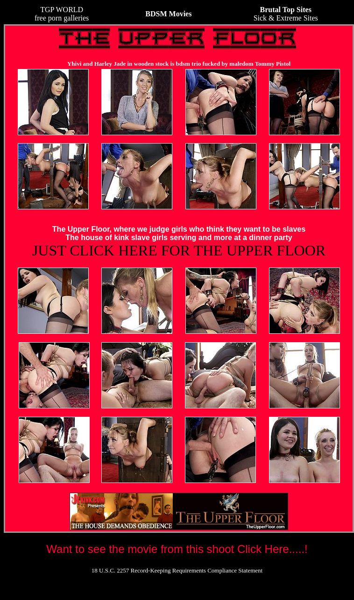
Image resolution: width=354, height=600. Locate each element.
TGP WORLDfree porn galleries (62, 14)
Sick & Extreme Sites (286, 14)
